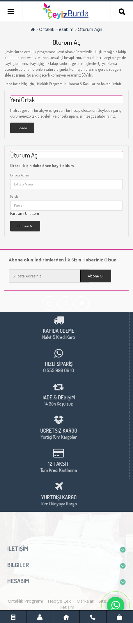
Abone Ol (96, 276)
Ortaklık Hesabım (56, 29)
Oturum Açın (90, 29)
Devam (22, 128)
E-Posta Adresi (19, 175)
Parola (14, 196)
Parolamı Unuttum (24, 213)
